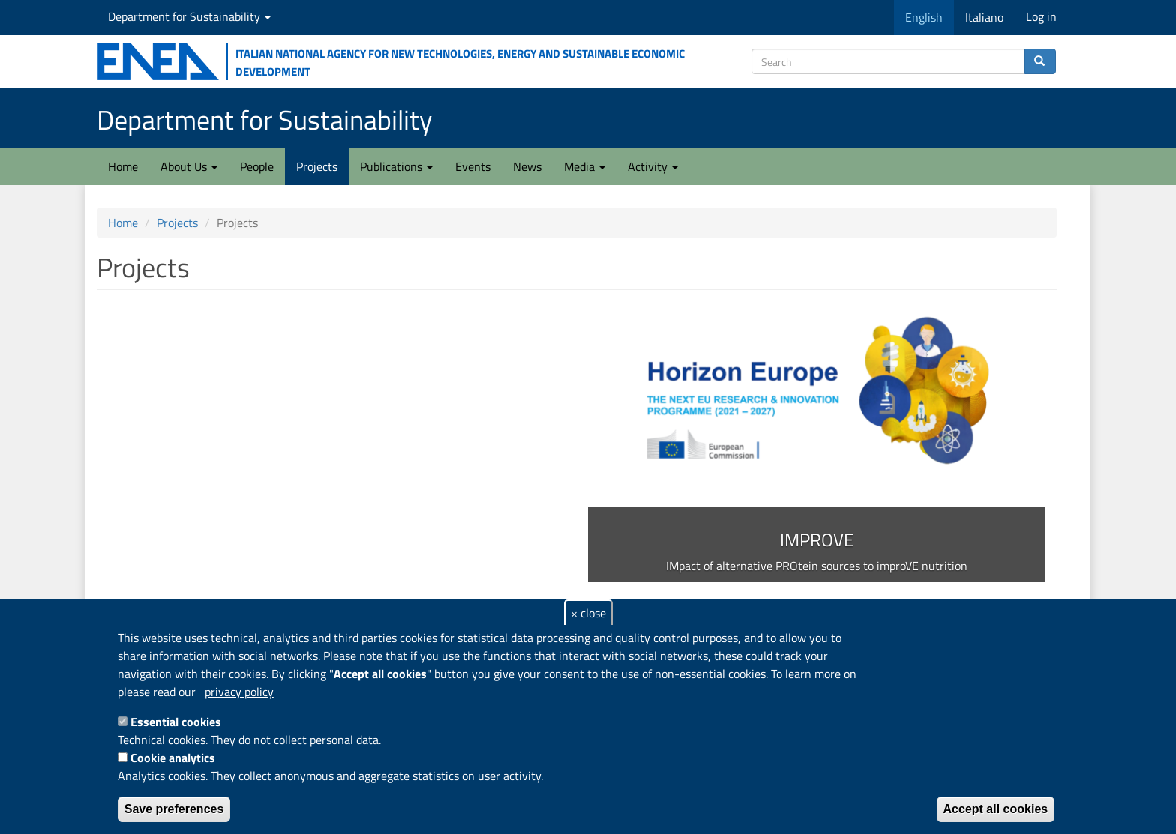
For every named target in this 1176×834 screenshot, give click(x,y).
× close (588, 613)
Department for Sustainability (189, 16)
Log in (1041, 16)
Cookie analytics (172, 758)
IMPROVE (817, 539)
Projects (317, 166)
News (527, 166)
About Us (189, 166)
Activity (653, 166)
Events (472, 166)
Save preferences (174, 809)
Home (123, 166)
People (257, 166)
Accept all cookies (996, 809)
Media (584, 166)
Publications (396, 166)
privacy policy (239, 692)
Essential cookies (175, 722)
